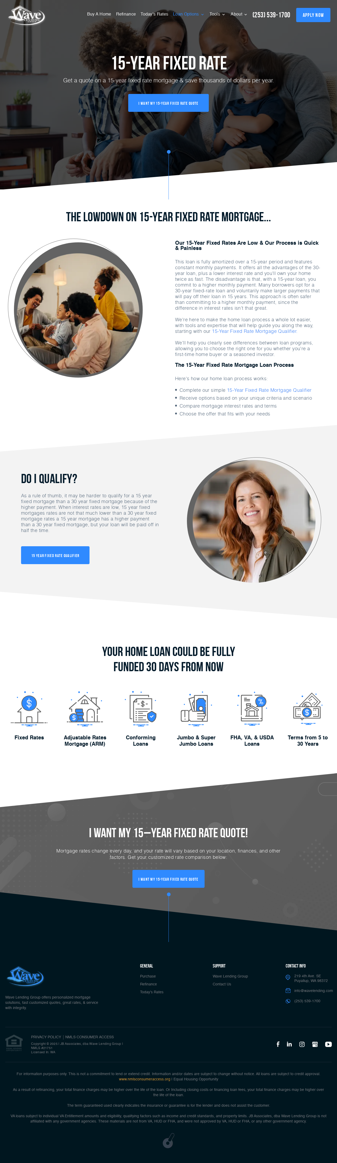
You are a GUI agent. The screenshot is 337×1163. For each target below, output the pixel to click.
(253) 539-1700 (271, 15)
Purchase (148, 976)
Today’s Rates (154, 14)
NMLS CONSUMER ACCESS (89, 1037)
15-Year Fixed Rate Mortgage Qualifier (269, 390)
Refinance (126, 14)
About (237, 14)
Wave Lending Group (230, 976)
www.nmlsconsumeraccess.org (144, 1079)
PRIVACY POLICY (46, 1037)
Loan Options (186, 14)
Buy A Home (99, 14)
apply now (313, 15)
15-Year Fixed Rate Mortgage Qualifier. (255, 331)
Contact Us (222, 984)
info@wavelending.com (313, 991)
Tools (215, 14)
